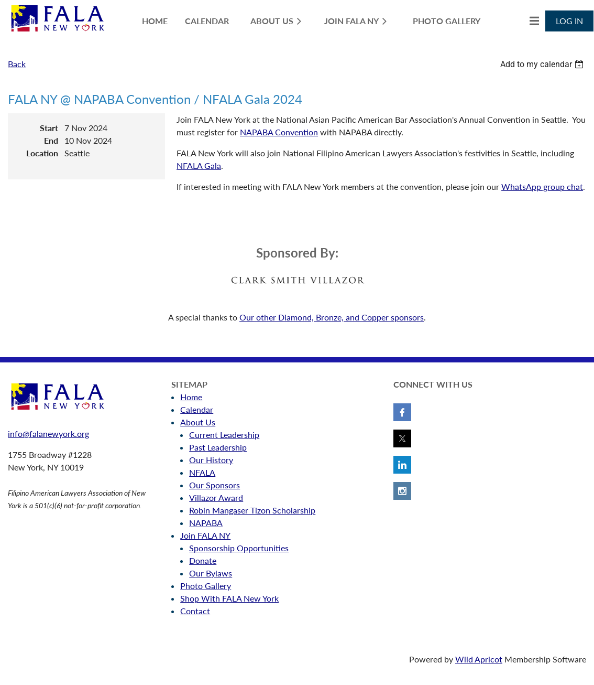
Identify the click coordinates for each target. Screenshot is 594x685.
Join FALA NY (205, 535)
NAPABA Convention (279, 132)
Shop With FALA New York (229, 598)
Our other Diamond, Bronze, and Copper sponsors (331, 317)
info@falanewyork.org (48, 433)
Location (42, 153)
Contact (195, 611)
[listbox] (543, 64)
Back (17, 64)
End (51, 140)
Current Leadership (224, 435)
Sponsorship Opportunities (239, 548)
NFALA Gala (199, 165)
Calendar (196, 409)
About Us (197, 422)
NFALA (202, 472)
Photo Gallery (205, 586)
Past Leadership (218, 447)
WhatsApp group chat (542, 186)
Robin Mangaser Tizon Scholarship (252, 510)
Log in (569, 21)
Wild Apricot (478, 659)
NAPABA (206, 523)
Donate (202, 560)
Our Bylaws (210, 573)
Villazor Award (216, 497)
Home (191, 397)
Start (49, 128)
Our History (211, 460)
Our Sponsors (214, 485)
